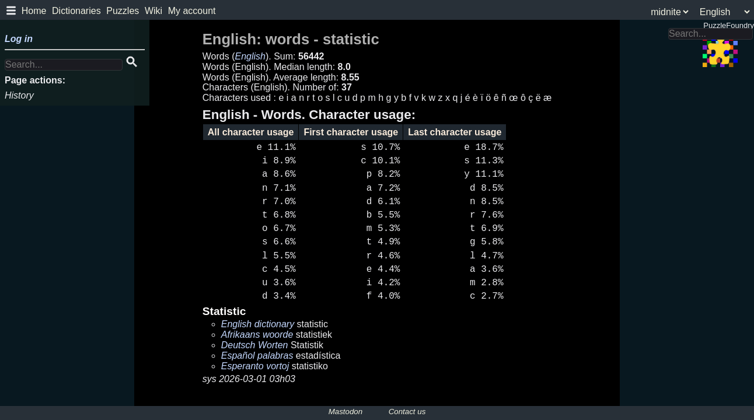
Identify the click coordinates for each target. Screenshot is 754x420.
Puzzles (122, 11)
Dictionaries (76, 11)
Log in (19, 39)
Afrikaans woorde (257, 335)
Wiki (153, 11)
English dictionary (257, 324)
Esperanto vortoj (255, 366)
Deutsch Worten (254, 345)
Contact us (407, 411)
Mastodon (346, 411)
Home (34, 11)
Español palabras (257, 355)
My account (192, 11)
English (250, 56)
